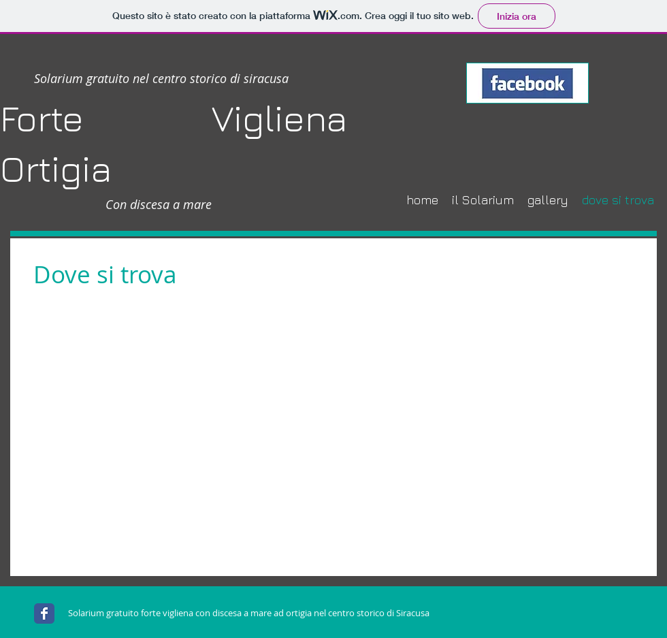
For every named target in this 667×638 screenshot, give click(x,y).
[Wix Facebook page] (44, 613)
